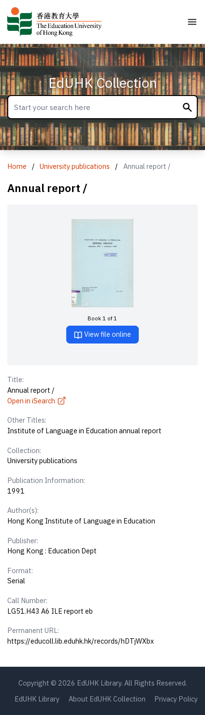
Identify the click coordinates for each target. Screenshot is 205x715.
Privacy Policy (176, 698)
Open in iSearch (36, 400)
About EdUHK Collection (107, 698)
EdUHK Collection (102, 83)
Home (17, 166)
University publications (75, 166)
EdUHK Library (37, 698)
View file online (102, 335)
